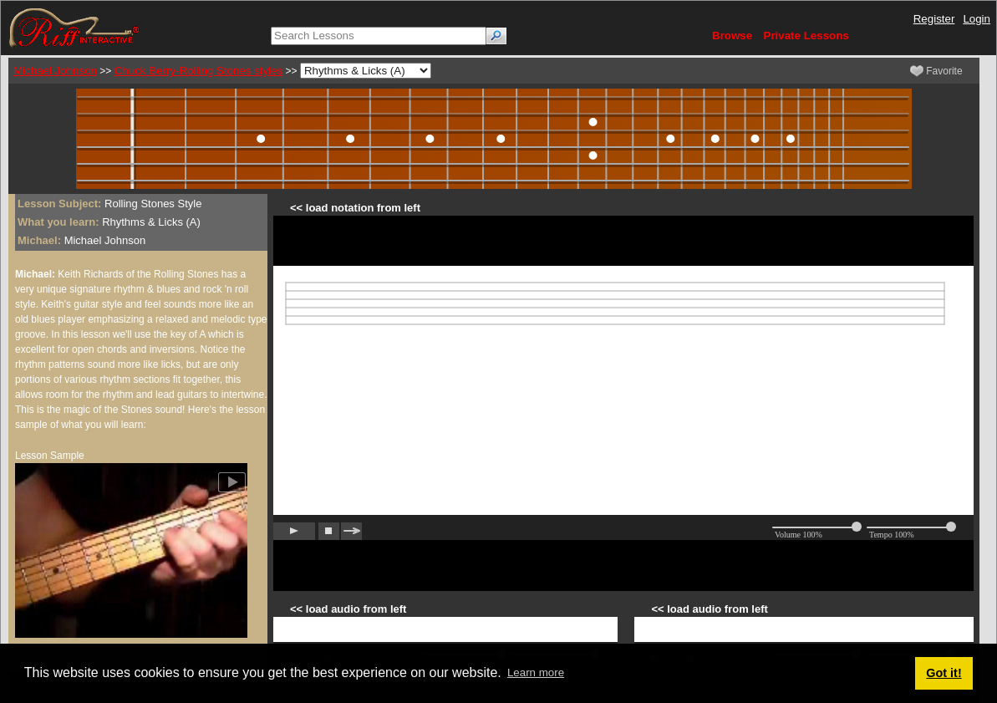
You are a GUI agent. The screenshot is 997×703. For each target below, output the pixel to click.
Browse (732, 35)
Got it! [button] (943, 673)
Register (934, 19)
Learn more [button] (535, 672)
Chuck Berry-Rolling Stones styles (198, 70)
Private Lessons (806, 35)
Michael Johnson (55, 70)
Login (976, 19)
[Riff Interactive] (74, 27)
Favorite (936, 71)
